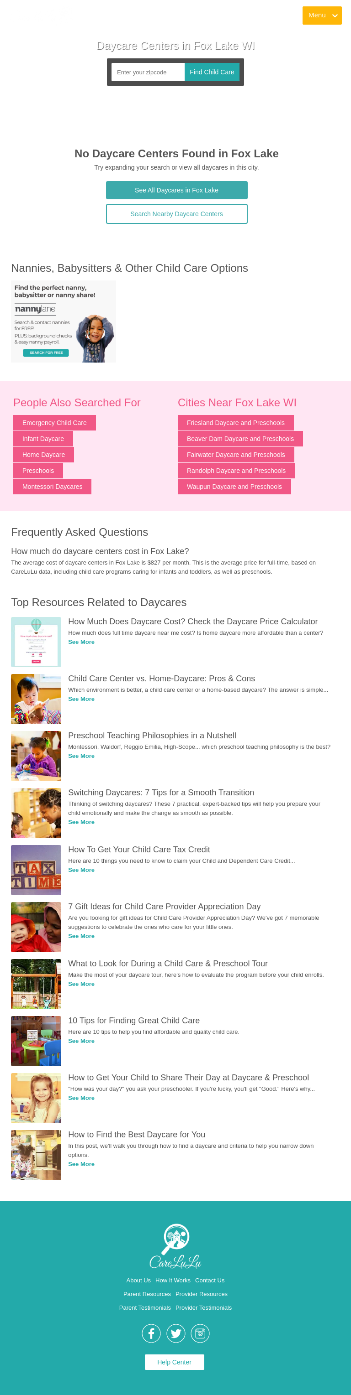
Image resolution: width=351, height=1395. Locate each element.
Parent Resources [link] (147, 1294)
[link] (41, 16)
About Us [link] (139, 1280)
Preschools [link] (38, 470)
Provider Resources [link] (202, 1294)
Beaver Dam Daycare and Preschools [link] (240, 438)
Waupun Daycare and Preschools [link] (234, 486)
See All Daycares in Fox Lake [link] (176, 190)
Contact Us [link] (209, 1280)
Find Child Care (212, 72)
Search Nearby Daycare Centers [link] (176, 214)
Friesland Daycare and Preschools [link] (236, 422)
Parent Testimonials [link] (145, 1307)
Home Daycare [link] (43, 454)
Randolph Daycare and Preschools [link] (236, 470)
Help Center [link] (174, 1362)
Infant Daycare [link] (43, 438)
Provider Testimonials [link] (204, 1307)
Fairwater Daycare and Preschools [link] (236, 454)
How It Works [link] (173, 1280)
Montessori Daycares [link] (52, 486)
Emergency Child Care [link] (54, 422)
